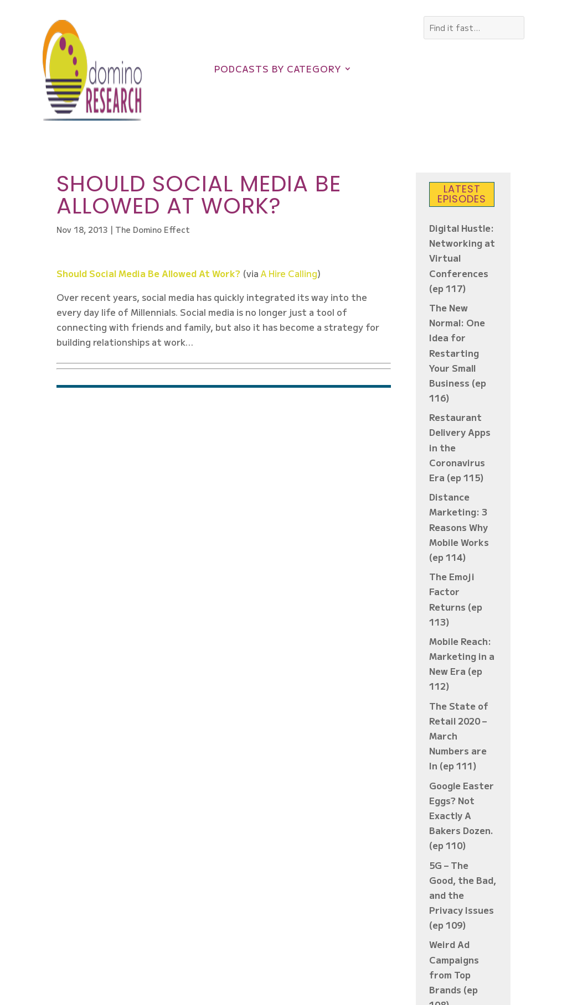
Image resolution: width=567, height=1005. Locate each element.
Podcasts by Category (277, 70)
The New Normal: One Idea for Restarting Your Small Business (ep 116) (457, 352)
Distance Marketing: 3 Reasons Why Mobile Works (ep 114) (459, 527)
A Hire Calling (289, 273)
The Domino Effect (152, 229)
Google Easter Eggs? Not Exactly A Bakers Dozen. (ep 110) (461, 815)
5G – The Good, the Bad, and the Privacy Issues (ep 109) (462, 895)
